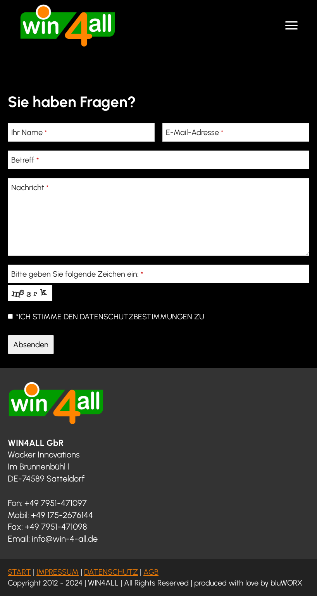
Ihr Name (29, 132)
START (19, 572)
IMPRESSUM (57, 572)
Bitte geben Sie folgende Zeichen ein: (77, 274)
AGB (150, 572)
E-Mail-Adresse (194, 132)
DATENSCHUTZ (111, 572)
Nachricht (29, 187)
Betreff (25, 160)
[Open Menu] (291, 25)
